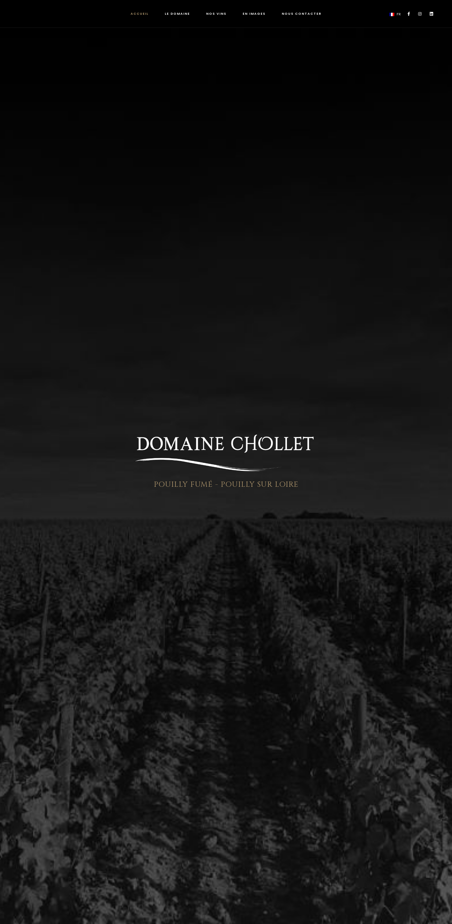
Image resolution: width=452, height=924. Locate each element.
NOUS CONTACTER (301, 13)
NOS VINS (216, 13)
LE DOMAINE (177, 13)
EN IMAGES (254, 13)
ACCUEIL (140, 13)
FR (395, 14)
